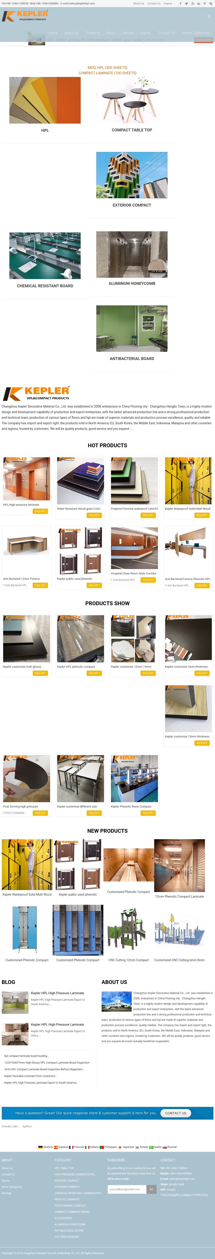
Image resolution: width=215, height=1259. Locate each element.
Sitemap (7, 1193)
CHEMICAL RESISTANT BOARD (45, 286)
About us (71, 34)
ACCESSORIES (63, 1218)
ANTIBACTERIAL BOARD (69, 1230)
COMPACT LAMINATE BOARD (72, 1211)
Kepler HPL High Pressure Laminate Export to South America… (41, 1082)
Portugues (108, 1147)
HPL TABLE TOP (64, 1168)
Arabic (155, 1147)
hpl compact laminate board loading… (26, 1056)
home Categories (196, 34)
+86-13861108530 (17, 3)
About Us (138, 3)
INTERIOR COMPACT (67, 1180)
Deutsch (46, 1147)
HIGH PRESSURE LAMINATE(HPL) (75, 1174)
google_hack (176, 1184)
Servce (128, 34)
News (111, 34)
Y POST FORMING (14, 813)
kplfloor (27, 1126)
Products (93, 34)
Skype (210, 3)
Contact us (167, 34)
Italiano (92, 1147)
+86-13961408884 (47, 3)
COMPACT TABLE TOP (132, 130)
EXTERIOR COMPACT (132, 205)
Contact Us (154, 3)
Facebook (180, 3)
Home (52, 34)
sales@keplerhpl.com (82, 3)
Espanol (61, 1147)
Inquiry (167, 3)
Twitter (186, 3)
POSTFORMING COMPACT (70, 1205)
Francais (77, 1147)
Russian (169, 1147)
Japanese (126, 1147)
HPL (45, 130)
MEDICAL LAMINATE (67, 1199)
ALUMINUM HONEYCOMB (132, 283)
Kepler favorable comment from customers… (30, 1076)
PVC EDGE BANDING (67, 1236)
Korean (142, 1147)
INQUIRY (40, 511)
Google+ (192, 3)
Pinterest (204, 3)
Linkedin (198, 3)
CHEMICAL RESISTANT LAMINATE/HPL (78, 1193)
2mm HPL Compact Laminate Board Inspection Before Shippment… (44, 1069)
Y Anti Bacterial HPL (15, 585)
